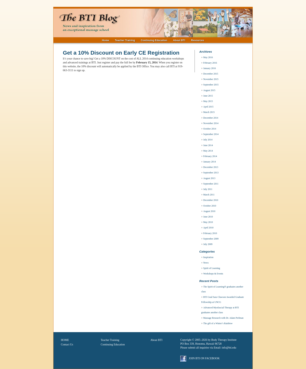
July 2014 (208, 139)
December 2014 (210, 117)
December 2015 (210, 73)
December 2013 (210, 167)
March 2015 (209, 112)
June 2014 (208, 145)
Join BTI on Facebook (200, 358)
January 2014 (209, 161)
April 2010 (208, 227)
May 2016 (208, 57)
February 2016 (210, 62)
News (206, 262)
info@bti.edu (229, 347)
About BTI (179, 40)
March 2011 (209, 194)
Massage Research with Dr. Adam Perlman (223, 318)
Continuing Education (154, 40)
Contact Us (67, 344)
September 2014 (211, 134)
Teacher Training (125, 40)
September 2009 (211, 238)
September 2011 (211, 183)
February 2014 (210, 156)
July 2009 (208, 244)
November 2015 (211, 79)
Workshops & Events (213, 273)
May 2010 (208, 222)
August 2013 (209, 178)
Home (105, 40)
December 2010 (210, 200)
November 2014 (211, 123)
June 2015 (208, 95)
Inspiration (208, 257)
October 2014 (209, 128)
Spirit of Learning (211, 268)
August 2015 (209, 90)
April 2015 (208, 106)
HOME (65, 340)
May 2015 (208, 101)
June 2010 (208, 216)
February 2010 (210, 233)
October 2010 (209, 205)
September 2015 (211, 84)
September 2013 (211, 172)
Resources (197, 40)
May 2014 (208, 150)
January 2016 (209, 68)
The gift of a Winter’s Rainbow (218, 323)
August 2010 (209, 211)
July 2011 (208, 189)
